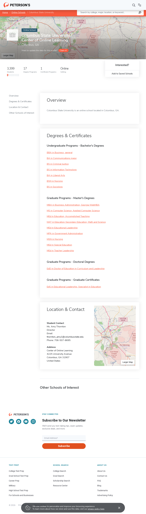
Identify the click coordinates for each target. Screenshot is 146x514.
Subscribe (64, 445)
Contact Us (102, 476)
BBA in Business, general (59, 152)
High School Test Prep (18, 490)
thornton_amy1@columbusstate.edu (65, 336)
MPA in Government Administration (65, 233)
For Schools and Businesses (21, 495)
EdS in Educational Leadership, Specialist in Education (74, 286)
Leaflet (111, 17)
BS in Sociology (55, 186)
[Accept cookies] (117, 508)
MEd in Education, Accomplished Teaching (68, 216)
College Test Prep (16, 471)
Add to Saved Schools (122, 73)
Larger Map (8, 55)
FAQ (99, 481)
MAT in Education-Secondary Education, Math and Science (76, 222)
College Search (59, 471)
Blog (99, 485)
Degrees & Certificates (20, 101)
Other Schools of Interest (21, 112)
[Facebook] (18, 421)
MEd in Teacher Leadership (60, 250)
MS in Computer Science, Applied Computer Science (73, 210)
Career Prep (14, 481)
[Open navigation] (139, 5)
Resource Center (60, 485)
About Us (101, 471)
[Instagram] (33, 421)
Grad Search (58, 476)
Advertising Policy (105, 495)
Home (5, 12)
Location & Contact (18, 107)
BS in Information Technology (62, 169)
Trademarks (102, 490)
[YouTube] (26, 421)
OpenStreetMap (127, 17)
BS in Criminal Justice (58, 164)
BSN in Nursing (55, 181)
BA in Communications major (62, 158)
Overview (14, 95)
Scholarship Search (61, 481)
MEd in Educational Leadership (62, 227)
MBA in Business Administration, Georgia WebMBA (73, 205)
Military (12, 485)
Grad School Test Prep (18, 476)
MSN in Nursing (55, 239)
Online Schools (18, 12)
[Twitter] (11, 421)
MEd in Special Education (59, 245)
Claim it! (63, 50)
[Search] (134, 5)
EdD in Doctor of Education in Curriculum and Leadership (76, 268)
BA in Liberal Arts (56, 175)
